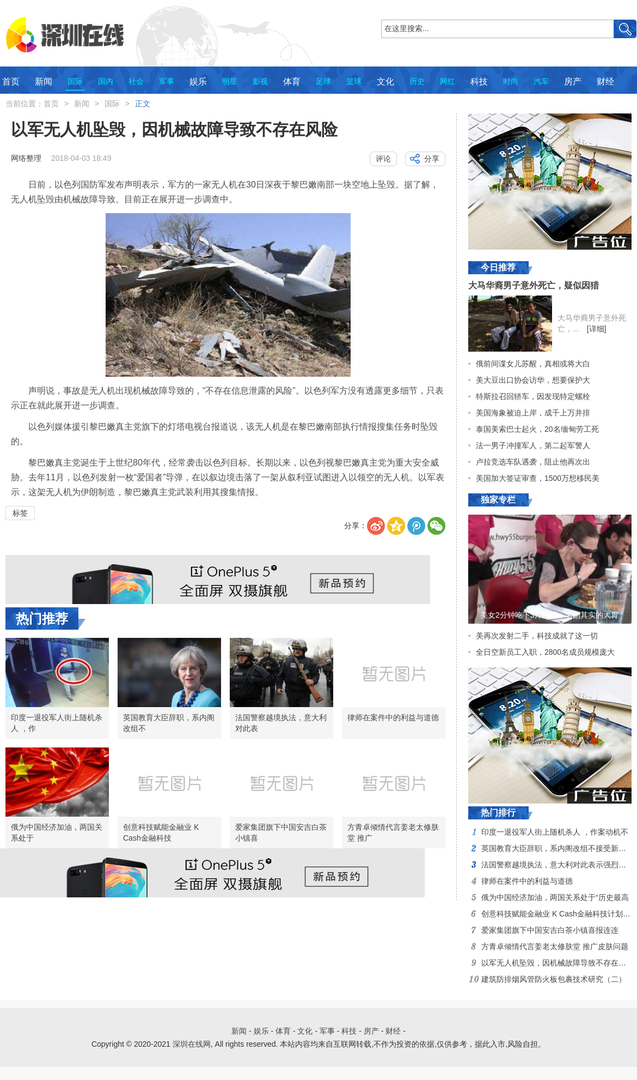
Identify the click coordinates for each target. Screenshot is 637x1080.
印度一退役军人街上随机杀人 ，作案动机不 (554, 832)
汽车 (541, 81)
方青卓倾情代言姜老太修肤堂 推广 (393, 832)
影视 (260, 81)
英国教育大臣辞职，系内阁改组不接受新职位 (557, 848)
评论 (383, 158)
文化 (385, 81)
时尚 (510, 81)
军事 (166, 81)
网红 (447, 81)
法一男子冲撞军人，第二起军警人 (533, 445)
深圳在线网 (192, 1044)
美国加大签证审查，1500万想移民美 (537, 478)
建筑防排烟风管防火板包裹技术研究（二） (553, 979)
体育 (292, 81)
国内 (105, 81)
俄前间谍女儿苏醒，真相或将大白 (533, 363)
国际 (75, 81)
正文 (142, 103)
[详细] (597, 328)
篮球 (354, 81)
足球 (323, 81)
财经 (605, 81)
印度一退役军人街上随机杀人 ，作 (56, 723)
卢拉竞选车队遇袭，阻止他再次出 (533, 461)
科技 (479, 81)
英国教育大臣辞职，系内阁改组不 (169, 723)
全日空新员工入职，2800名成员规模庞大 (545, 652)
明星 (229, 81)
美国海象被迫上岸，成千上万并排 (533, 412)
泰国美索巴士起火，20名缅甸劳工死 (537, 429)
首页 (11, 81)
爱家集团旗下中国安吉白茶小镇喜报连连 (549, 930)
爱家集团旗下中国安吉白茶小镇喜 (281, 832)
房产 (572, 81)
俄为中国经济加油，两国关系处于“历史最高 (555, 897)
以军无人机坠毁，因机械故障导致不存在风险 (557, 962)
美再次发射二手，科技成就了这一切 (537, 635)
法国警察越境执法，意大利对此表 (281, 723)
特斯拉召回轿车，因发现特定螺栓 (533, 396)
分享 (431, 158)
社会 (136, 81)
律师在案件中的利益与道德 (393, 717)
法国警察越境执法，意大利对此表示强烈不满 (557, 864)
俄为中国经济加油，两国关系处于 (56, 832)
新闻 (43, 81)
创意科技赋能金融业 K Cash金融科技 (161, 832)
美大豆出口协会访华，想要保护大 (533, 380)
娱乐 (198, 81)
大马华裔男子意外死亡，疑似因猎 (533, 285)
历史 (417, 81)
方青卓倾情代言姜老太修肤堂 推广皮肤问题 (554, 946)
